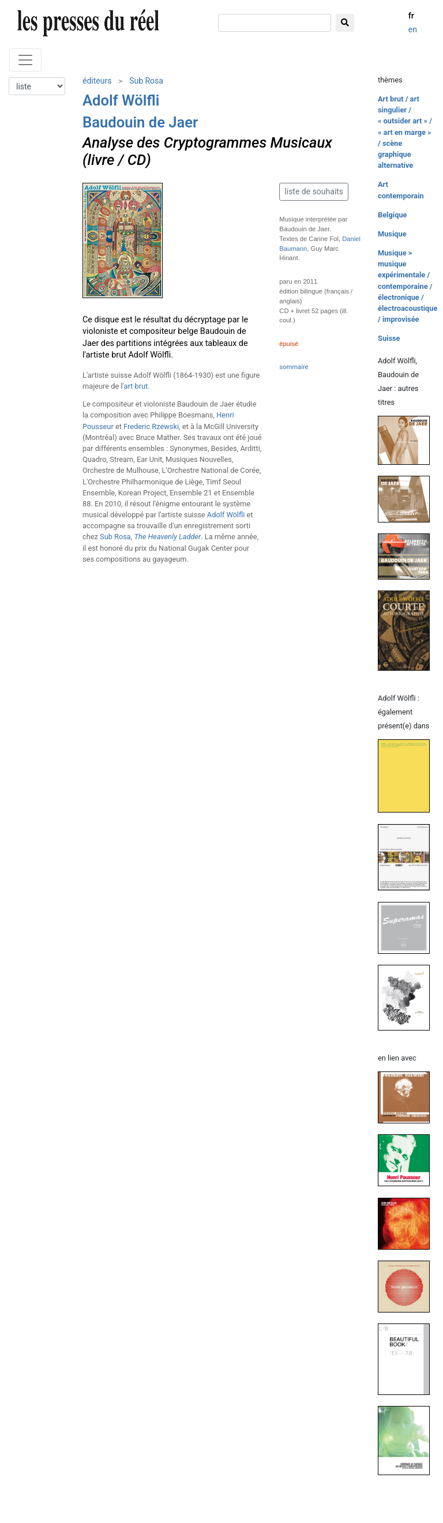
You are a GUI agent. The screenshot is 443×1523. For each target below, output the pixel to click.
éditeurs (96, 80)
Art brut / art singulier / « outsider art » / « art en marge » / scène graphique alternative (405, 132)
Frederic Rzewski (151, 426)
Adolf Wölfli (120, 100)
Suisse (389, 338)
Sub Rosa (146, 80)
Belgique (392, 214)
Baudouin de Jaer (140, 122)
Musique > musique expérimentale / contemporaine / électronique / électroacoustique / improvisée (407, 286)
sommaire (293, 367)
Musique (392, 234)
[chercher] (274, 23)
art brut (135, 386)
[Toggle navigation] (25, 60)
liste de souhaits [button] (313, 191)
